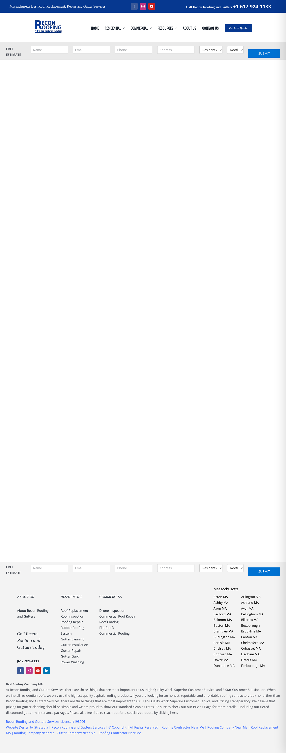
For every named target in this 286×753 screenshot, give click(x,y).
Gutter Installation (74, 645)
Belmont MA (223, 620)
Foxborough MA (253, 665)
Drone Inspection (112, 610)
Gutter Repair (71, 650)
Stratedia (41, 727)
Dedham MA (250, 654)
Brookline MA (251, 631)
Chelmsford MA (252, 643)
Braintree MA (223, 631)
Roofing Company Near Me (227, 727)
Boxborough (250, 625)
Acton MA (221, 597)
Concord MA (223, 654)
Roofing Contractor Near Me (182, 727)
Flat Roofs (106, 628)
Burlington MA (224, 637)
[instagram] (143, 6)
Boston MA (222, 625)
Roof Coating (109, 622)
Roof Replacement (74, 610)
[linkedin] (46, 670)
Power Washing (72, 662)
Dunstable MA (224, 665)
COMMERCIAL (110, 596)
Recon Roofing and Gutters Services (78, 727)
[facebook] (134, 6)
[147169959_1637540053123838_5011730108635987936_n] (48, 14)
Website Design (17, 727)
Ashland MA (250, 602)
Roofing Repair (72, 622)
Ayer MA (247, 608)
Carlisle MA (222, 643)
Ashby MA (221, 602)
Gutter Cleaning (72, 639)
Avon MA (220, 608)
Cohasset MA (251, 648)
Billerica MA (249, 620)
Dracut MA (249, 660)
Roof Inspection (72, 616)
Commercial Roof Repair (117, 616)
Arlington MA (251, 597)
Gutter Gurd (70, 656)
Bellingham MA (252, 614)
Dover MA (221, 660)
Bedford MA (222, 614)
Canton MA (249, 637)
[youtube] (151, 6)
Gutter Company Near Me (76, 733)
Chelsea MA (222, 648)
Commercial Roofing (114, 633)
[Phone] (133, 50)
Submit (264, 53)
